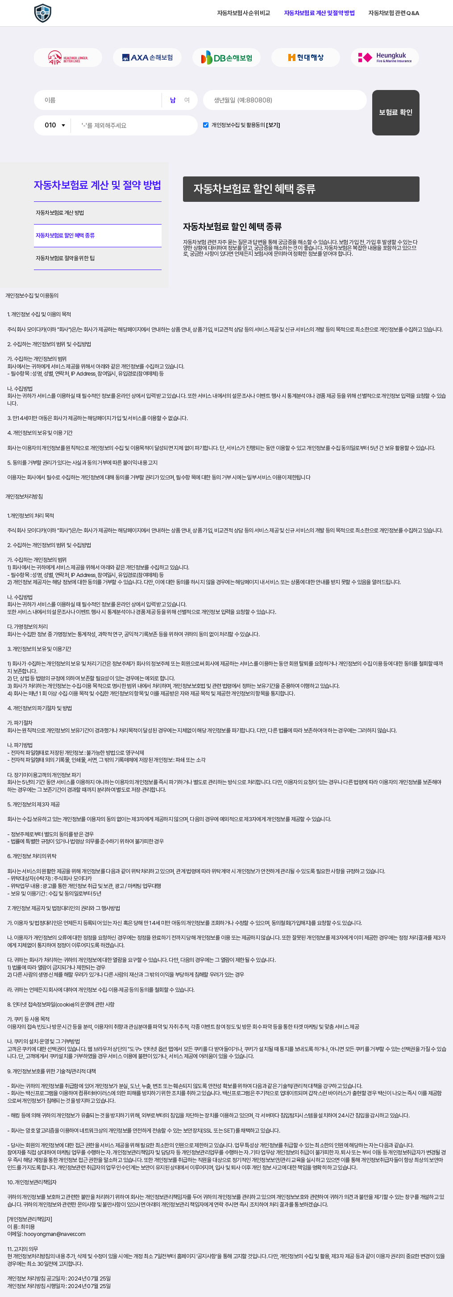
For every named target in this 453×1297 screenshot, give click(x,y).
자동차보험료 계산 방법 (60, 212)
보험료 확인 (395, 112)
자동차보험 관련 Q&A (394, 13)
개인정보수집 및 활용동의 (238, 125)
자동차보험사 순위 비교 (243, 13)
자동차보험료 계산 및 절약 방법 (319, 13)
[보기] (273, 125)
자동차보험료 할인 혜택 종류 (65, 235)
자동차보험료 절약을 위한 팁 (65, 258)
